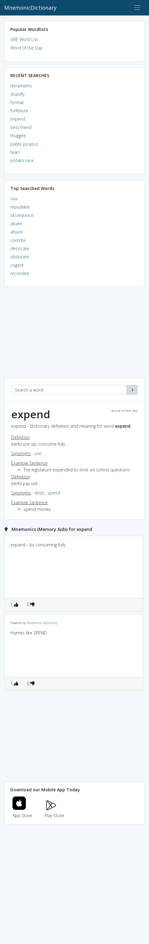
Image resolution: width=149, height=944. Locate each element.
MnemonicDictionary (30, 7)
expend (17, 119)
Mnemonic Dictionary (42, 623)
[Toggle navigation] (137, 7)
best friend (21, 127)
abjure (16, 232)
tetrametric (21, 86)
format (17, 102)
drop (39, 493)
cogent (17, 265)
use (37, 453)
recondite (19, 273)
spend (53, 493)
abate (16, 223)
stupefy (17, 94)
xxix (14, 199)
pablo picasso (24, 144)
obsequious (22, 215)
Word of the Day (26, 48)
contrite (18, 240)
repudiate (19, 207)
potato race (22, 160)
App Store (22, 812)
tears (15, 152)
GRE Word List (24, 39)
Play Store (54, 812)
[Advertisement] (74, 335)
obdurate (19, 257)
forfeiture (19, 111)
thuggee (18, 135)
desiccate (19, 248)
